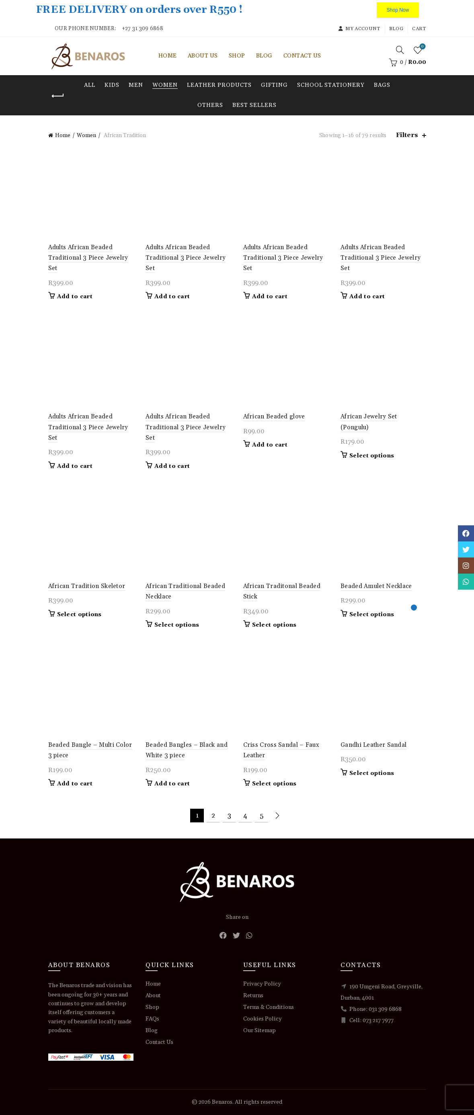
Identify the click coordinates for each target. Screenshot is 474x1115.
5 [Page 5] (261, 816)
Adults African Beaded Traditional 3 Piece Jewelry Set (88, 258)
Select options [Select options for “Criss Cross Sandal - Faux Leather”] (274, 783)
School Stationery (331, 85)
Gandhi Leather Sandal (373, 745)
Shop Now (398, 10)
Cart (419, 29)
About (153, 995)
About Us (203, 55)
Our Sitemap (259, 1030)
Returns (253, 995)
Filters (407, 135)
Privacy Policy (262, 984)
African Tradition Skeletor (86, 586)
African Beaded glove (274, 416)
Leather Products (219, 85)
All (89, 85)
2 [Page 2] (213, 816)
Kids (112, 85)
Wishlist (421, 46)
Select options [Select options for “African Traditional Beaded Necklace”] (176, 625)
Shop (237, 55)
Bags (382, 85)
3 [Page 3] (229, 816)
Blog (396, 29)
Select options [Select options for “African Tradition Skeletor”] (79, 614)
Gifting (274, 85)
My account (359, 29)
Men (136, 85)
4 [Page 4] (245, 816)
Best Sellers (254, 105)
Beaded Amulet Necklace (376, 586)
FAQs (152, 1019)
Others (210, 105)
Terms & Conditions (268, 1007)
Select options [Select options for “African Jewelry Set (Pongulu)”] (371, 455)
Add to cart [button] (74, 296)
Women (165, 85)
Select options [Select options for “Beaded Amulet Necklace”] (371, 614)
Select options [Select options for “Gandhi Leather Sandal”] (371, 773)
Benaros (222, 1102)
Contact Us (302, 55)
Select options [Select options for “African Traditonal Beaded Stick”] (274, 625)
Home (167, 55)
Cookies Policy (262, 1019)
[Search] (400, 50)
